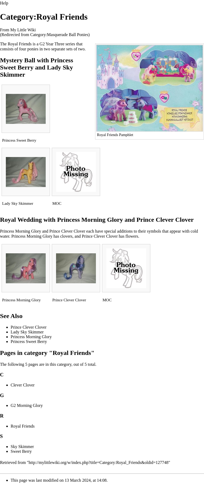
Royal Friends (23, 426)
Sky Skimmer (22, 446)
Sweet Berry (21, 451)
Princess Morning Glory (90, 219)
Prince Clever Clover (165, 219)
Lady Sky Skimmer (17, 203)
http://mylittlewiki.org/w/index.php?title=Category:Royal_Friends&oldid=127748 (98, 462)
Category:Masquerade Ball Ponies (59, 34)
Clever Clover (23, 385)
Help (4, 3)
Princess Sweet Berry (19, 140)
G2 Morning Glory (27, 405)
